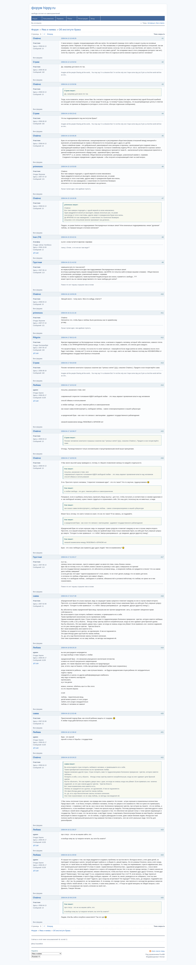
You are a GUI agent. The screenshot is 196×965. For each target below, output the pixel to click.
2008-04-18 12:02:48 (68, 713)
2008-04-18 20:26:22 (68, 757)
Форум (34, 19)
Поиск (69, 19)
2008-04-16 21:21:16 (68, 313)
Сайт (37, 253)
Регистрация (83, 19)
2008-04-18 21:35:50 (68, 855)
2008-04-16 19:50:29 (68, 294)
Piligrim (36, 337)
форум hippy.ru (43, 8)
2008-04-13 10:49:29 (68, 38)
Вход (92, 19)
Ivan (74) (37, 237)
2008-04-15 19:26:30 (68, 198)
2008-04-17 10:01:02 (68, 385)
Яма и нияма (49, 29)
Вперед (50, 34)
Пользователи (48, 19)
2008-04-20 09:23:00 (68, 898)
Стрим (36, 62)
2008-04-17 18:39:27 (68, 431)
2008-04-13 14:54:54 (68, 62)
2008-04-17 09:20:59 (68, 363)
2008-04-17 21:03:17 (68, 557)
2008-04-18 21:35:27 (68, 830)
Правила (60, 19)
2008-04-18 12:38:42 (68, 732)
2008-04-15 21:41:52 (68, 262)
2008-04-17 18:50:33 (68, 458)
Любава (37, 385)
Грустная (37, 262)
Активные (151, 23)
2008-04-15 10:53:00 (68, 166)
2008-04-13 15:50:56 (68, 84)
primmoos (38, 166)
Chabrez (37, 38)
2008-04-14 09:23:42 (68, 113)
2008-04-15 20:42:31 (68, 237)
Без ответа (160, 23)
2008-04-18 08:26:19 (68, 648)
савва (36, 596)
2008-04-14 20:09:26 (68, 136)
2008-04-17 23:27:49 (68, 596)
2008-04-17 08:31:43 (68, 337)
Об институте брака (70, 29)
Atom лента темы (158, 951)
